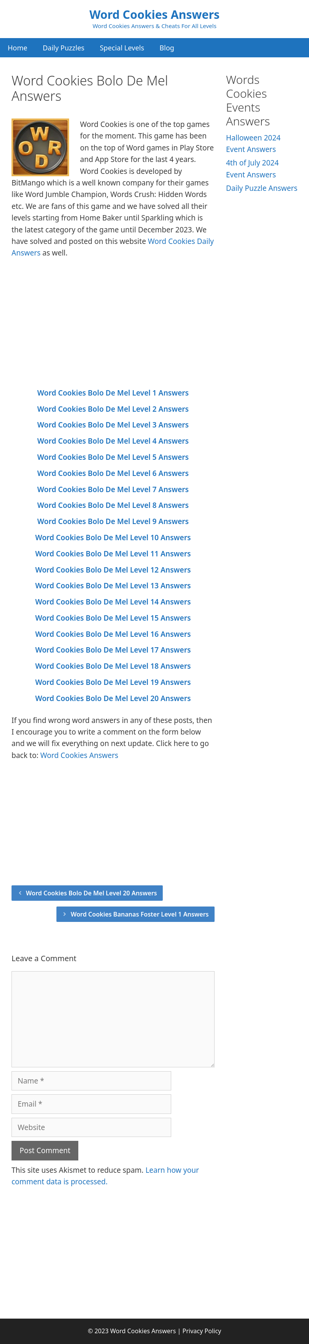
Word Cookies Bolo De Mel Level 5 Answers (113, 457)
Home (17, 47)
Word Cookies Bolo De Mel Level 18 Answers (113, 666)
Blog (167, 47)
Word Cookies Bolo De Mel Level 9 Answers (113, 521)
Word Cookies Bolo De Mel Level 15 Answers (113, 618)
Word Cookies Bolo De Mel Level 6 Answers (113, 473)
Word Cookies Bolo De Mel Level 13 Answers (113, 586)
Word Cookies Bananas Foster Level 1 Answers (140, 914)
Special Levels (122, 47)
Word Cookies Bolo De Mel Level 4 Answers (113, 441)
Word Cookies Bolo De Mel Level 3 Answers (113, 425)
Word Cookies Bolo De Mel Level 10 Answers (113, 538)
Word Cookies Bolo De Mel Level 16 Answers (113, 634)
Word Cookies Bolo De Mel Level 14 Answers (113, 602)
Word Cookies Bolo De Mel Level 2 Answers (113, 409)
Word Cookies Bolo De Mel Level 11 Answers (113, 554)
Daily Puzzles (63, 47)
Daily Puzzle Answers (261, 188)
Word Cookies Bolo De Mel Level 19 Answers (113, 682)
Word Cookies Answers (154, 14)
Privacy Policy (201, 1331)
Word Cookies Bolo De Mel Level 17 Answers (113, 650)
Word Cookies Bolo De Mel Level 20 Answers (113, 698)
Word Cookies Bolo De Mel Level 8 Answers (113, 505)
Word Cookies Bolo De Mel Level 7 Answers (113, 489)
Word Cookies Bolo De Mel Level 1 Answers (113, 393)
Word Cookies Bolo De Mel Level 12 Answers (113, 570)
